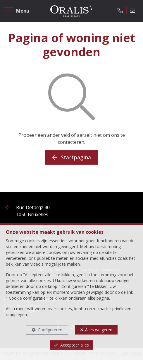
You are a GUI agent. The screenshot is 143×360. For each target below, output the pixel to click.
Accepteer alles (74, 345)
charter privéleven (114, 308)
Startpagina (71, 157)
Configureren (50, 329)
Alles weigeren (98, 329)
